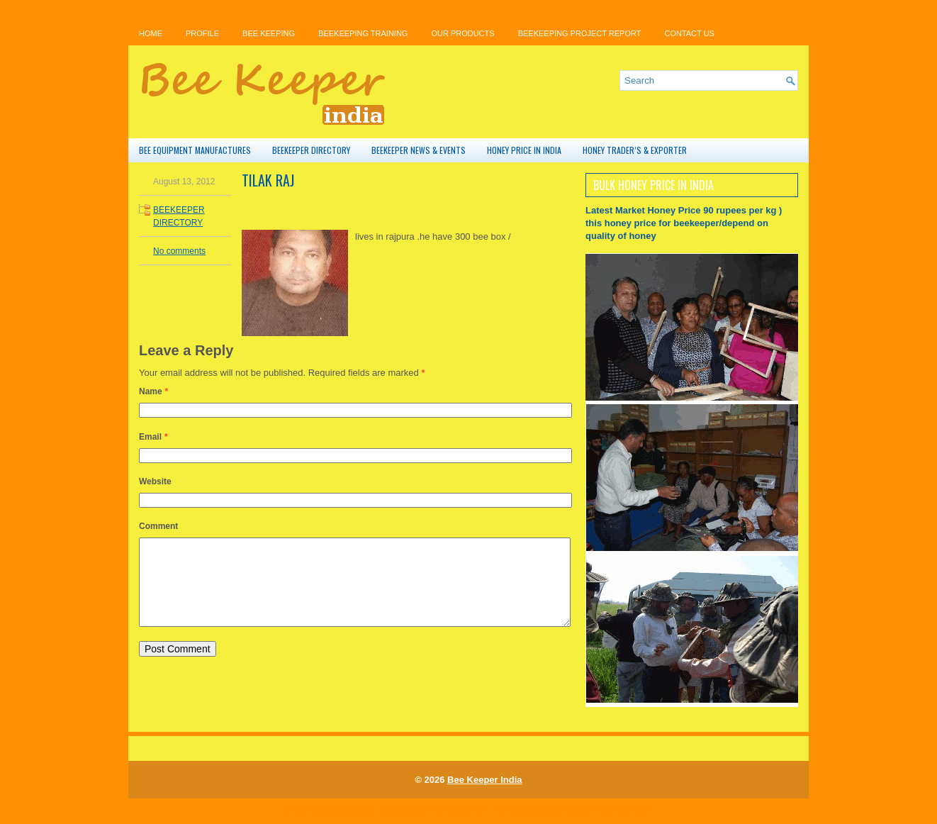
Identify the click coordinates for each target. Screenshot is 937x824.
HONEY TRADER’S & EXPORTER (635, 150)
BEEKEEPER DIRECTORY (311, 150)
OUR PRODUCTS (462, 33)
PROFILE (202, 33)
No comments (179, 251)
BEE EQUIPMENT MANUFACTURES (195, 150)
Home (150, 33)
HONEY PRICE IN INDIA (524, 150)
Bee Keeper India (484, 779)
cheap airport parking (570, 809)
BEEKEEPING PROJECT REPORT (579, 33)
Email (150, 437)
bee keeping (268, 33)
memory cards (458, 809)
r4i (644, 809)
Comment (158, 526)
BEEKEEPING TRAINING (363, 33)
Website (155, 481)
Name (150, 391)
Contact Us (689, 33)
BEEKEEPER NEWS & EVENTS (418, 150)
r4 (618, 809)
